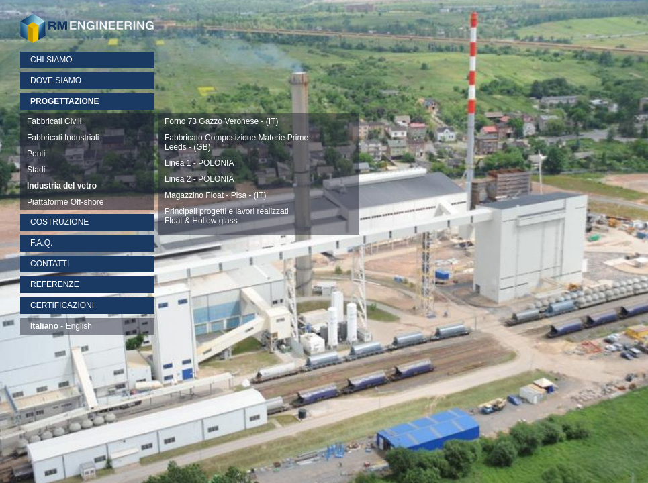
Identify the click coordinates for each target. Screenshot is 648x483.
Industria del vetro (62, 186)
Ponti (36, 153)
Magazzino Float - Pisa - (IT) (215, 195)
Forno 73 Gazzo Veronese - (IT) (221, 121)
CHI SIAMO (51, 59)
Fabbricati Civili (54, 121)
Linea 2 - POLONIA (199, 179)
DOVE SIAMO (55, 80)
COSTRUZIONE (59, 222)
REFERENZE (54, 284)
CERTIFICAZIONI (62, 305)
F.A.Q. (41, 243)
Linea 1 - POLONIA (199, 163)
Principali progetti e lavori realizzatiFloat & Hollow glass (227, 216)
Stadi (36, 169)
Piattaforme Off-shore (65, 202)
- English (61, 326)
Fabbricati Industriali (63, 137)
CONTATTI (49, 263)
